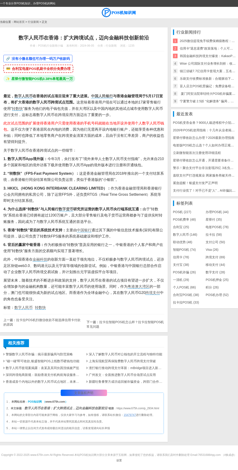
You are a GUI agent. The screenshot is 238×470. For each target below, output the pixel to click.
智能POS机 (184, 249)
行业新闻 (33, 22)
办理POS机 (217, 212)
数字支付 (215, 272)
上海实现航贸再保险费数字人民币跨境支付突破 (122, 361)
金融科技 (40, 259)
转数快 (17, 109)
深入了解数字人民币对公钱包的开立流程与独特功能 (125, 354)
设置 (119, 460)
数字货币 (66, 209)
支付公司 (215, 242)
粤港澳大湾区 (138, 286)
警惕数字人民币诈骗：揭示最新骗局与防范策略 (39, 354)
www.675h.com (55, 401)
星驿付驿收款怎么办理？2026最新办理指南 (203, 138)
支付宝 (181, 265)
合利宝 (181, 227)
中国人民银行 (102, 96)
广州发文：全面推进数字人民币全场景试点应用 (122, 375)
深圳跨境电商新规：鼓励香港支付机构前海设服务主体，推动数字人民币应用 (43, 375)
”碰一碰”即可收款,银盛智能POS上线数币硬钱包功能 (42, 361)
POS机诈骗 (184, 272)
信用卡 (181, 257)
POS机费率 (184, 219)
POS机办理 (217, 295)
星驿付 (214, 219)
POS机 (182, 212)
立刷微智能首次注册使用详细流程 (197, 153)
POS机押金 (217, 280)
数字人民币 (23, 96)
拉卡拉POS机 (186, 302)
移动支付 (215, 265)
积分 (212, 287)
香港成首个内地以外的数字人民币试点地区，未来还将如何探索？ (43, 381)
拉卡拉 (214, 234)
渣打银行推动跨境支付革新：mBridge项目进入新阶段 (126, 368)
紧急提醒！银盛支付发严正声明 (195, 183)
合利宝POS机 (186, 295)
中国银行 (84, 230)
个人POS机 (184, 287)
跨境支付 (152, 293)
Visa (212, 249)
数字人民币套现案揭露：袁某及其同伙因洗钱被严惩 (42, 368)
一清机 (181, 280)
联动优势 (182, 242)
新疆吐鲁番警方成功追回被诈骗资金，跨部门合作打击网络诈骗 (126, 381)
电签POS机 (217, 227)
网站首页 (19, 22)
